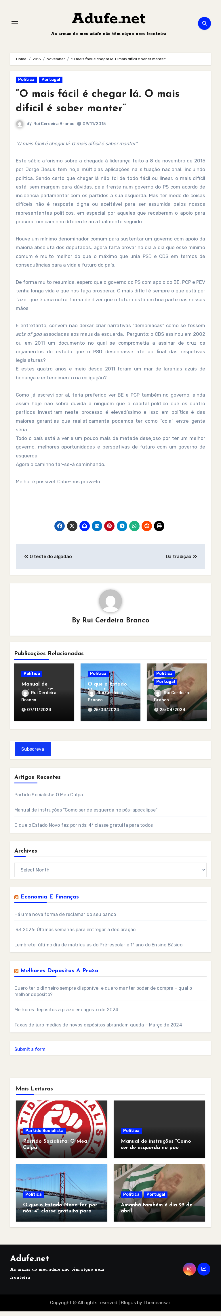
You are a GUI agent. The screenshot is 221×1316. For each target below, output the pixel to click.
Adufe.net (109, 22)
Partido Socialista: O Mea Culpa (48, 799)
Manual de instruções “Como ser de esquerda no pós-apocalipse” (85, 814)
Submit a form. (30, 1054)
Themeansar (156, 1307)
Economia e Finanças (49, 901)
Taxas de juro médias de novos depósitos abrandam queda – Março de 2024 (98, 1029)
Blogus (128, 1307)
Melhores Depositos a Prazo (59, 975)
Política (26, 86)
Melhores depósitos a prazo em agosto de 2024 (66, 1014)
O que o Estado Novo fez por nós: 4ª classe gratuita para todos (83, 829)
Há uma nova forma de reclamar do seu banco (65, 919)
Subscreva (32, 753)
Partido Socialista (44, 1135)
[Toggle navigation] (14, 26)
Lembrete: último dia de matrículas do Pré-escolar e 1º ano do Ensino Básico (98, 949)
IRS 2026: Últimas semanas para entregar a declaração (75, 934)
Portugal (50, 86)
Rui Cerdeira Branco (54, 130)
